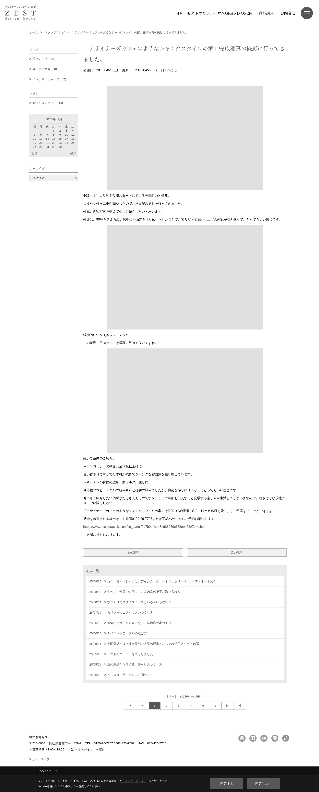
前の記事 (133, 552)
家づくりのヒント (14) (47, 102)
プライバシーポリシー (133, 781)
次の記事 (237, 552)
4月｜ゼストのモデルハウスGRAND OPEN (214, 13)
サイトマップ (40, 759)
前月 (34, 153)
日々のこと (169, 70)
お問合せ (288, 13)
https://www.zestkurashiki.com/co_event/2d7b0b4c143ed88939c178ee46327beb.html (144, 526)
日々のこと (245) (44, 58)
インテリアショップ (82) (49, 79)
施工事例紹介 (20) (44, 69)
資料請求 (266, 13)
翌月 (73, 153)
